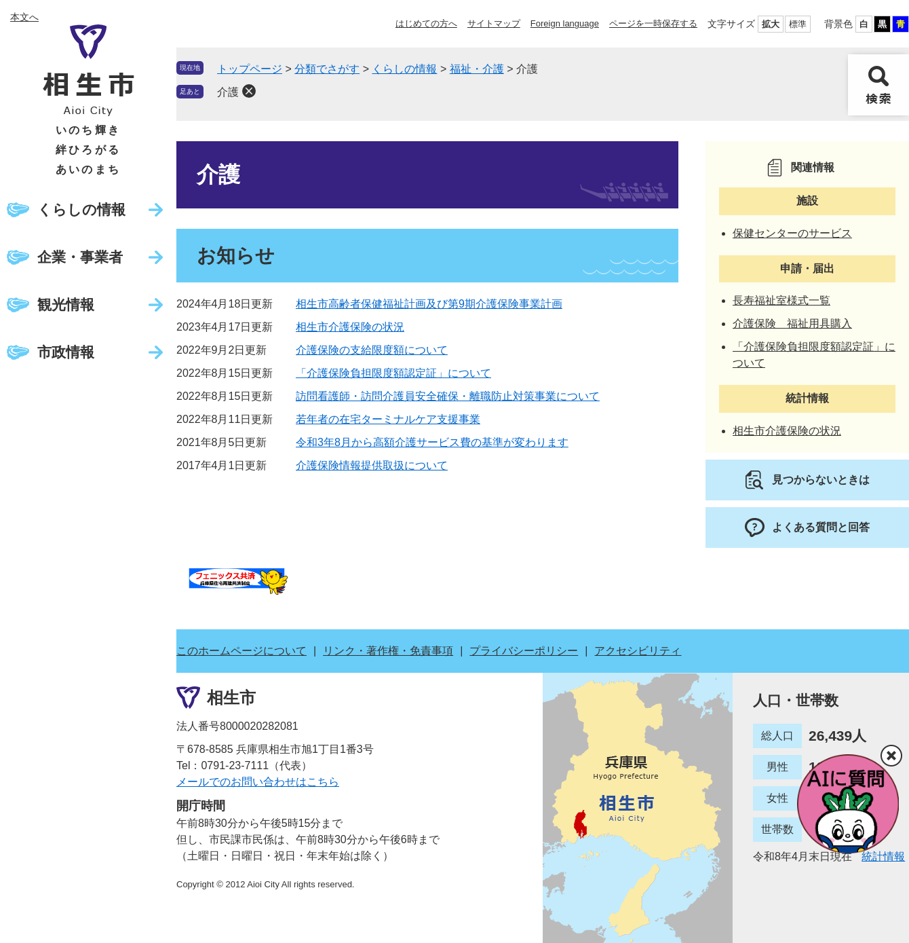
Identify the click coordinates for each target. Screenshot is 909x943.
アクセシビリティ (637, 651)
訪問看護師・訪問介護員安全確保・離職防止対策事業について (448, 396)
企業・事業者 (80, 257)
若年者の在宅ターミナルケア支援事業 (388, 419)
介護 (228, 92)
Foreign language (564, 23)
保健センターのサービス (792, 233)
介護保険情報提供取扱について (372, 465)
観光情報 (65, 304)
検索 (878, 84)
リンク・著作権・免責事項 (388, 651)
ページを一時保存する (653, 23)
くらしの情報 (81, 209)
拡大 (770, 24)
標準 (798, 24)
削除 (249, 91)
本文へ (24, 17)
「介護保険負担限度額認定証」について (393, 373)
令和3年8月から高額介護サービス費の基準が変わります (432, 442)
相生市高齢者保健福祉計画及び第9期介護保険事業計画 (429, 304)
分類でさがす (327, 69)
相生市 (231, 697)
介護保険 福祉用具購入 (792, 323)
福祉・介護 (477, 69)
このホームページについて (241, 651)
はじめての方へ (426, 23)
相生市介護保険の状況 (350, 327)
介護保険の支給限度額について (372, 350)
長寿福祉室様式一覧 (781, 300)
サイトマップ (493, 23)
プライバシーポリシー (523, 651)
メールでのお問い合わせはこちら (257, 782)
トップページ (249, 69)
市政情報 (65, 352)
